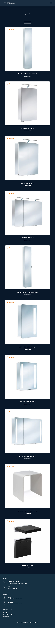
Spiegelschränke (27, 76)
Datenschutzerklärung (9, 614)
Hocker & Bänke (27, 513)
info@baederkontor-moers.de (16, 598)
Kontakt (5, 612)
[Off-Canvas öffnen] (51, 3)
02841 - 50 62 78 (12, 588)
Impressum (6, 616)
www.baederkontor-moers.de (16, 603)
